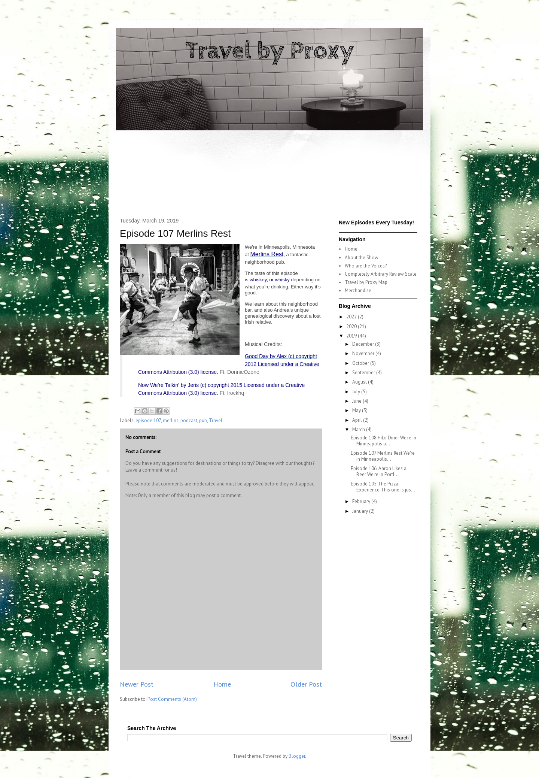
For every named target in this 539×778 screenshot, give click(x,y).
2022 (352, 317)
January (360, 511)
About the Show (361, 257)
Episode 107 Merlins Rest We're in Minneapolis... (383, 456)
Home (222, 683)
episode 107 (148, 420)
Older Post (306, 683)
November (363, 353)
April (357, 420)
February (361, 501)
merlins (171, 420)
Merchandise (358, 290)
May (357, 410)
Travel (215, 420)
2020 (352, 326)
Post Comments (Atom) (172, 699)
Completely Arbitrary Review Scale (381, 274)
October (361, 363)
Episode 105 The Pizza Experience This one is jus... (383, 487)
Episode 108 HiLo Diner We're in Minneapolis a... (383, 441)
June (357, 401)
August (360, 382)
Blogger (297, 756)
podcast (188, 420)
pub (203, 420)
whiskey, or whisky (270, 279)
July (356, 391)
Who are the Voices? (366, 266)
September (364, 372)
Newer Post (136, 683)
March (359, 429)
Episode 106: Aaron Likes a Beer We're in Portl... (378, 471)
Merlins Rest (266, 254)
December (363, 344)
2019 (352, 336)
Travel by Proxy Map (366, 282)
